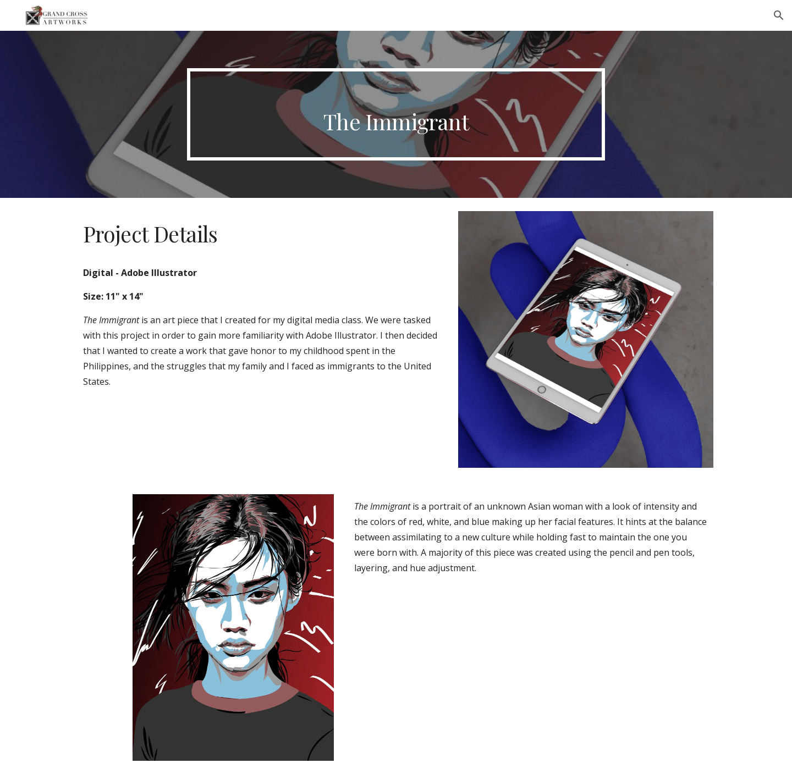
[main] (396, 114)
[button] (779, 15)
